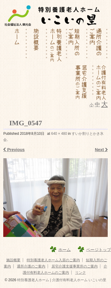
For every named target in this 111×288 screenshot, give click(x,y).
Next (101, 149)
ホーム (64, 249)
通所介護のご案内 (31, 266)
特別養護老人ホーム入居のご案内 (53, 260)
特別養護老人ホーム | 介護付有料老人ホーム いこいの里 (61, 280)
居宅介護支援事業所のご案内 (75, 266)
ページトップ (98, 249)
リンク (80, 272)
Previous (14, 149)
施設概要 (13, 260)
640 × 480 (59, 134)
